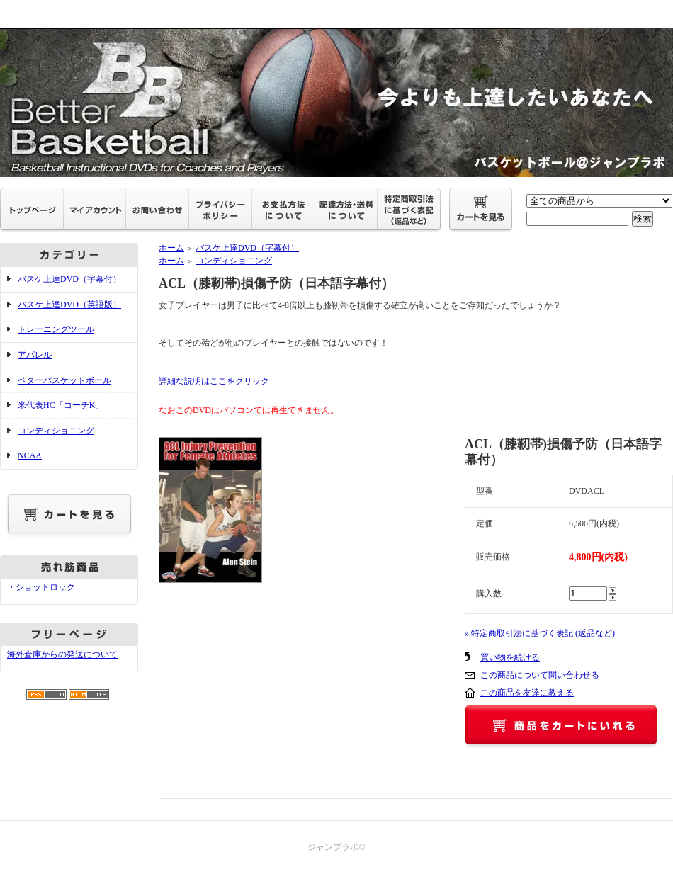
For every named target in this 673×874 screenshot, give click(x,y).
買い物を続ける (510, 657)
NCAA (30, 455)
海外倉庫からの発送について (62, 654)
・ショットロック (41, 587)
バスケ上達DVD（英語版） (69, 305)
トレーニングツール (56, 329)
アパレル (35, 355)
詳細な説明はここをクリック (214, 381)
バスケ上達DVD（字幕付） (69, 279)
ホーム (171, 248)
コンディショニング (56, 431)
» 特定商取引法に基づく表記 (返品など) (540, 633)
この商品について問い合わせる (539, 675)
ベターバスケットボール (64, 380)
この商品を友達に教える (527, 693)
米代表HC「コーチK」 (60, 405)
